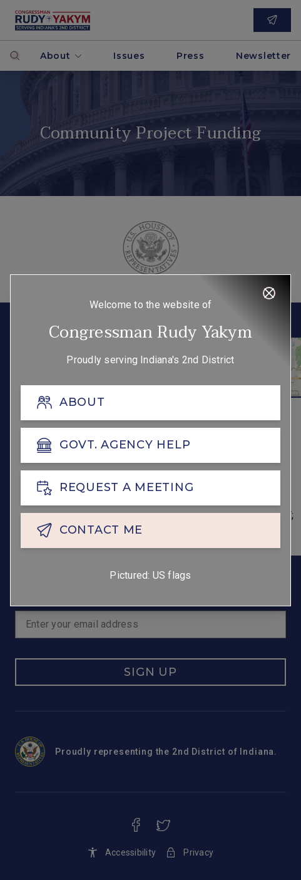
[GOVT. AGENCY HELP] (150, 445)
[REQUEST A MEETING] (150, 487)
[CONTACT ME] (150, 530)
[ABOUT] (150, 402)
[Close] (269, 293)
